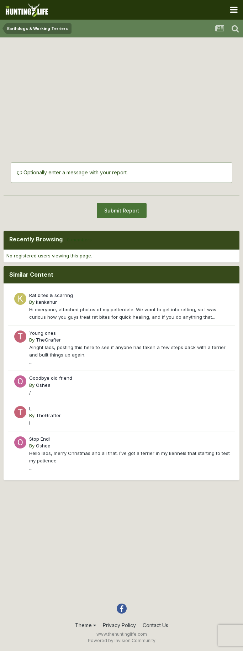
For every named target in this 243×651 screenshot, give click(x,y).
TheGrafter (48, 340)
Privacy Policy (119, 625)
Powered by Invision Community (121, 640)
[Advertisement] (121, 91)
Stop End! (39, 439)
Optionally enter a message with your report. (72, 172)
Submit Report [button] (121, 210)
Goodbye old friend (50, 378)
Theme (85, 625)
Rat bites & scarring (51, 295)
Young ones (42, 333)
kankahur (46, 302)
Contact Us (155, 625)
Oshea (43, 385)
